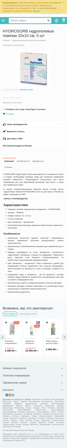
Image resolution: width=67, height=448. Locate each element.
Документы (38, 161)
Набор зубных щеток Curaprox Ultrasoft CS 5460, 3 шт (52, 342)
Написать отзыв (26, 89)
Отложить (8, 114)
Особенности (23, 161)
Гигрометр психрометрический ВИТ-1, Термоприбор (12, 342)
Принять (36, 11)
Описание (9, 161)
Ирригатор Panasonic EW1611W (29, 342)
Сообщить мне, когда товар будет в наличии (24, 109)
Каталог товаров (3, 21)
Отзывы (8, 167)
